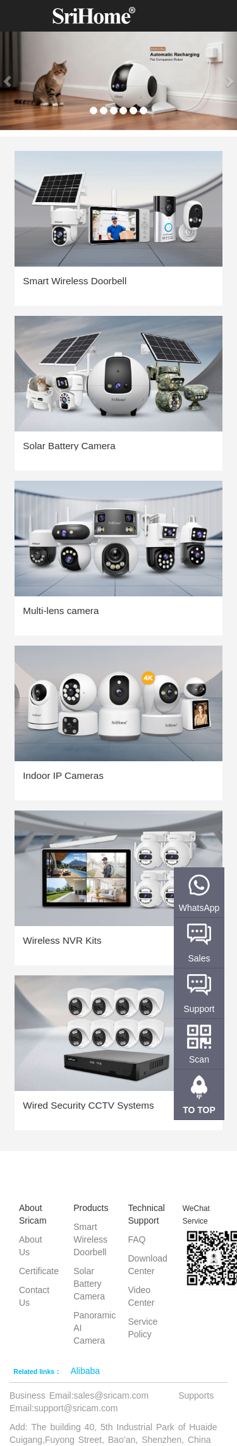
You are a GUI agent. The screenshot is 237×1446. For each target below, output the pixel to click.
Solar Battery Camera (89, 1283)
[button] (8, 81)
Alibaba (85, 1371)
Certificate (39, 1271)
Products (90, 1208)
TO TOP (199, 1110)
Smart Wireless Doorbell (90, 1239)
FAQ (137, 1239)
